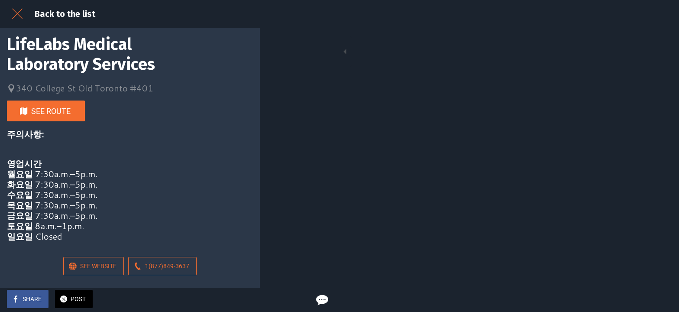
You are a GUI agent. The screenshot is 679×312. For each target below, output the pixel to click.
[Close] (17, 14)
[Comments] (242, 299)
